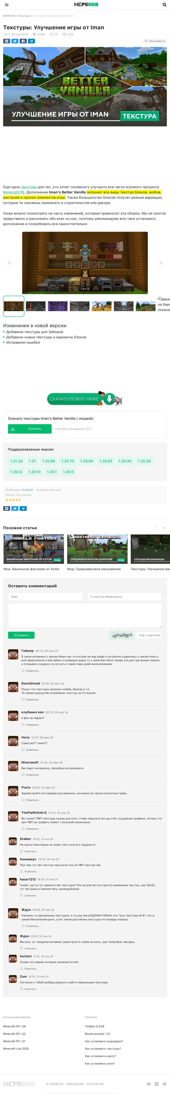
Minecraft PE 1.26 (14, 1026)
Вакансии (75, 1084)
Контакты (95, 1084)
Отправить (21, 635)
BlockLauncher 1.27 (97, 1033)
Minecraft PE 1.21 (14, 1041)
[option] (85, 263)
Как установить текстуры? (103, 1048)
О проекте (55, 1084)
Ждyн (26, 910)
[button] (6, 4)
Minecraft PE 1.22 (14, 1033)
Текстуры (23, 15)
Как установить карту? (100, 1056)
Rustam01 (27, 490)
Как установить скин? (100, 1063)
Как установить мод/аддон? (104, 1041)
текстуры (29, 187)
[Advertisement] (85, 154)
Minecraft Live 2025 (16, 1048)
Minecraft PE (14, 192)
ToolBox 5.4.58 (94, 1026)
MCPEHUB (9, 15)
